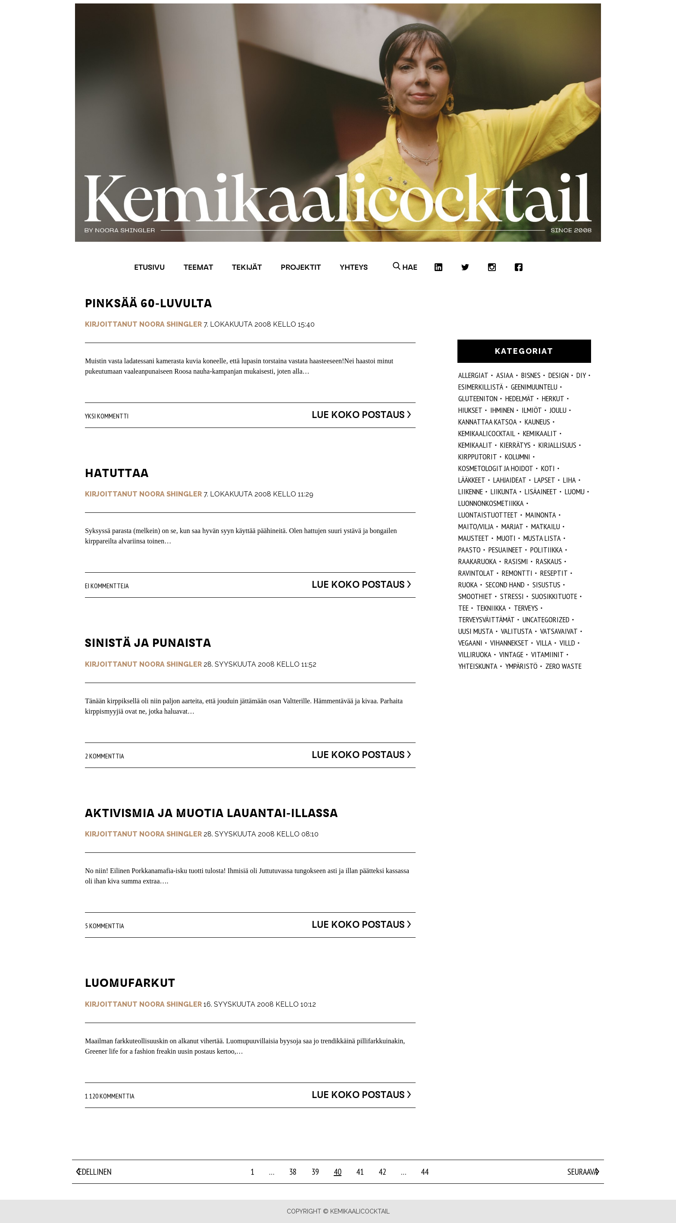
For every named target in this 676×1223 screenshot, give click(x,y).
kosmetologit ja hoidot (495, 468)
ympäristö (521, 666)
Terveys (526, 608)
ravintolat (476, 573)
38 (293, 1171)
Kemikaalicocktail (486, 433)
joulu (558, 410)
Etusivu (149, 266)
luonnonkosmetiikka (491, 503)
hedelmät (519, 398)
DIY (581, 375)
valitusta (516, 631)
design (558, 375)
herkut (553, 398)
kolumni (517, 457)
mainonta (541, 515)
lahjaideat (509, 480)
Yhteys (354, 266)
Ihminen (502, 410)
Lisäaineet (541, 491)
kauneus (537, 422)
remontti (517, 573)
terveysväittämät (486, 619)
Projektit (301, 266)
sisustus (546, 585)
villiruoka (474, 654)
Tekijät (247, 266)
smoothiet (475, 596)
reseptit (554, 573)
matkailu (545, 526)
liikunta (504, 491)
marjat (512, 526)
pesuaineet (505, 550)
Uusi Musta (475, 631)
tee (463, 608)
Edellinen (95, 1172)
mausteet (473, 538)
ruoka (468, 585)
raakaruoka (477, 561)
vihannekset (509, 643)
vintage (511, 654)
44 (425, 1171)
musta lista (542, 538)
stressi (512, 596)
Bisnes (531, 375)
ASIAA (504, 375)
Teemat (198, 266)
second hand (505, 585)
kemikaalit (475, 445)
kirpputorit (477, 457)
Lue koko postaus (351, 414)
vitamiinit (547, 654)
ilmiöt (532, 410)
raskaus (549, 561)
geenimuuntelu (534, 387)
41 (360, 1171)
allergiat (473, 375)
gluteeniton (478, 398)
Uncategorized (546, 619)
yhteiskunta (478, 666)
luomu (575, 491)
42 (382, 1171)
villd (567, 643)
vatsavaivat (559, 631)
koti (548, 468)
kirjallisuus (557, 445)
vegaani (470, 643)
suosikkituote (554, 596)
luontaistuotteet (488, 515)
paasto (469, 550)
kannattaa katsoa (487, 422)
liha (569, 480)
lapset (544, 480)
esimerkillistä (480, 387)
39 (315, 1171)
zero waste (563, 666)
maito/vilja (476, 526)
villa (544, 643)
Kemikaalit (540, 433)
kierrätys (515, 445)
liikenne (470, 491)
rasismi (516, 561)
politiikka (546, 550)
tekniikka (491, 608)
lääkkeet (471, 480)
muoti (506, 538)
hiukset (470, 410)
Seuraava (582, 1172)
